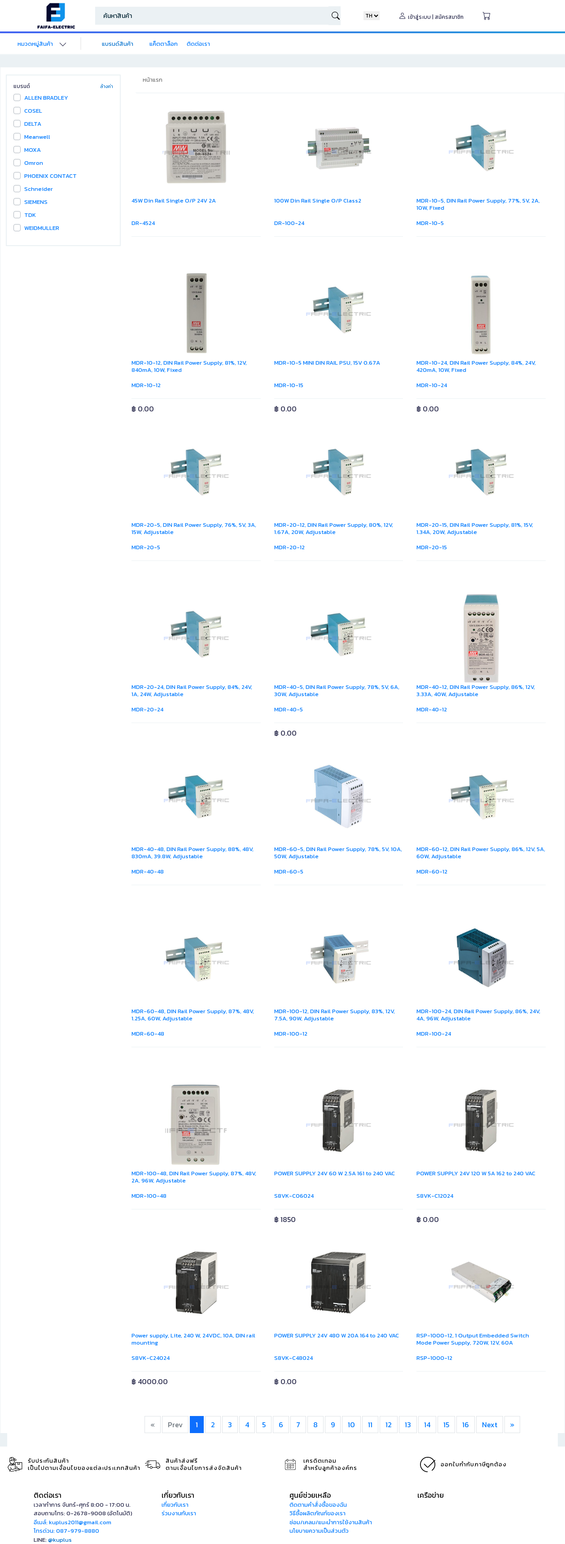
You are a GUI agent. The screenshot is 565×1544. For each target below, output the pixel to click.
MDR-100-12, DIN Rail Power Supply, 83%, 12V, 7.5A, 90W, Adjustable (334, 1015)
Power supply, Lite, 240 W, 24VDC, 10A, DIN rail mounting (193, 1339)
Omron (33, 163)
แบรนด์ (21, 86)
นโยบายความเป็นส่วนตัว (319, 1530)
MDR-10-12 (146, 385)
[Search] (211, 16)
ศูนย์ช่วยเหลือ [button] (310, 1495)
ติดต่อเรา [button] (47, 1495)
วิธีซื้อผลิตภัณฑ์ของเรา (317, 1513)
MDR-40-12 (431, 709)
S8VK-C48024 (293, 1358)
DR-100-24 (289, 223)
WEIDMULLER (41, 228)
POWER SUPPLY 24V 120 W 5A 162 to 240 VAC (476, 1173)
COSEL (33, 110)
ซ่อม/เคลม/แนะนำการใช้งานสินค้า (330, 1522)
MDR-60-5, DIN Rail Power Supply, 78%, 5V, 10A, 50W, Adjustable (338, 852)
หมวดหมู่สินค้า (35, 44)
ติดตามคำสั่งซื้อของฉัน (318, 1504)
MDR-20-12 (289, 547)
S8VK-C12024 (434, 1195)
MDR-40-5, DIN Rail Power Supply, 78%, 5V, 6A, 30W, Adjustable (336, 690)
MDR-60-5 (288, 871)
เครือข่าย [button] (430, 1495)
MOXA (32, 150)
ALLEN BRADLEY (46, 97)
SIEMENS (36, 202)
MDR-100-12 (290, 1033)
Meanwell (37, 136)
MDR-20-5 (145, 547)
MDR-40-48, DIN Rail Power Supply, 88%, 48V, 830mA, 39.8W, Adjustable (192, 852)
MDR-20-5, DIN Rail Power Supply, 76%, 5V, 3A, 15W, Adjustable (193, 528)
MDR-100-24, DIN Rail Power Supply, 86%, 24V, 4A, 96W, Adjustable (478, 1015)
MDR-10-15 (288, 385)
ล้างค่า (106, 86)
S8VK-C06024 (294, 1195)
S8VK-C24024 (150, 1358)
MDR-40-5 (288, 709)
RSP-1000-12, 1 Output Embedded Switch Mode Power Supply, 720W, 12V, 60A (472, 1339)
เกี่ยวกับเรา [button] (178, 1495)
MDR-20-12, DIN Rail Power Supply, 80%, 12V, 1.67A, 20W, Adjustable (333, 528)
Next (489, 1424)
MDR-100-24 (433, 1033)
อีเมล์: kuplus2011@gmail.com (72, 1522)
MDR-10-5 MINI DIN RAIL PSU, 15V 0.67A (327, 362)
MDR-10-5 (430, 223)
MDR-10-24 (431, 385)
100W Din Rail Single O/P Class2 (317, 200)
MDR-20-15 (431, 547)
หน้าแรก (152, 79)
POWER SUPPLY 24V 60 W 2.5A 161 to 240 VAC (335, 1173)
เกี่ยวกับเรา (175, 1504)
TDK (30, 215)
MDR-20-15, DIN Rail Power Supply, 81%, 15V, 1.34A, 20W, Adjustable (474, 528)
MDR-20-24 (147, 709)
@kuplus (60, 1539)
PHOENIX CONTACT (50, 176)
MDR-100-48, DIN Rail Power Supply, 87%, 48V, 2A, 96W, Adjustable (193, 1177)
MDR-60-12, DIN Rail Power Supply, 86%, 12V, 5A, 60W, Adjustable (480, 852)
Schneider (38, 189)
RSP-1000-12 (434, 1358)
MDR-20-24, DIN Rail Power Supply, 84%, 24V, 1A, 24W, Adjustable (191, 690)
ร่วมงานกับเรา (179, 1513)
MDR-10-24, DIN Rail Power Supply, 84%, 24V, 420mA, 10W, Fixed (476, 366)
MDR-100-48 (148, 1195)
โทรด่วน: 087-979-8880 (66, 1530)
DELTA (32, 123)
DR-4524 (143, 223)
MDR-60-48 (147, 1033)
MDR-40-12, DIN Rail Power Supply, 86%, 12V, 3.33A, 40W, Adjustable (475, 690)
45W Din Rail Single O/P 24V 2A (173, 200)
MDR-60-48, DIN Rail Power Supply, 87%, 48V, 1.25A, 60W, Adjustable (192, 1015)
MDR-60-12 (431, 871)
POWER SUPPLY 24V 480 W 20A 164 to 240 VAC (337, 1335)
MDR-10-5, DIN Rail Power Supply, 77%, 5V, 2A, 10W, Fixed (478, 204)
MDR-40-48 (147, 871)
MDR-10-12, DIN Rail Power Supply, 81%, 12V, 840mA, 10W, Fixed (189, 366)
